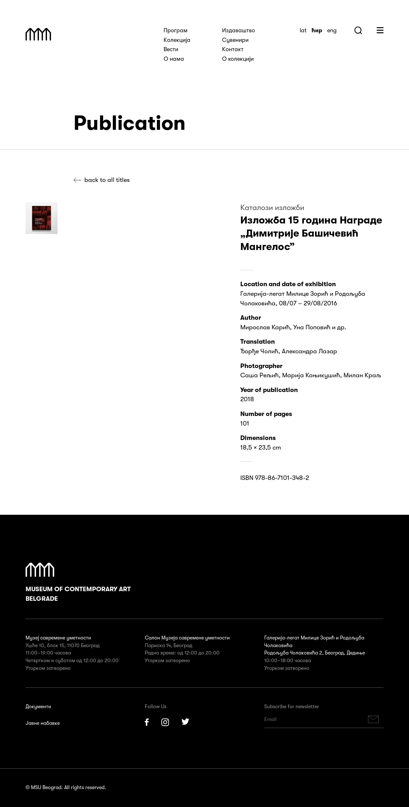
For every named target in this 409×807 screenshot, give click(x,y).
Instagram (165, 722)
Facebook (147, 722)
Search (358, 30)
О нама (174, 59)
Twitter (185, 722)
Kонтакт (232, 49)
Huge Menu (380, 30)
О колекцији (238, 59)
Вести (171, 49)
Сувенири (235, 40)
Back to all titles (107, 180)
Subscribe (373, 720)
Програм (176, 30)
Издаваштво (238, 30)
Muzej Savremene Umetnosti (38, 34)
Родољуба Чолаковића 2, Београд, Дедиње (314, 653)
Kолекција (177, 40)
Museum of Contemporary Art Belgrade (78, 582)
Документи (38, 706)
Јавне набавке (43, 723)
